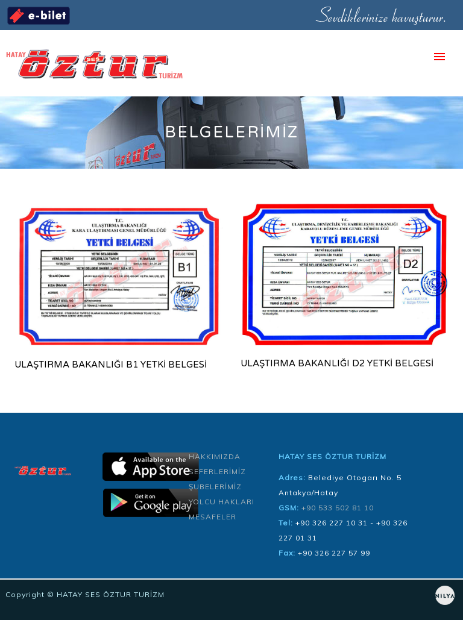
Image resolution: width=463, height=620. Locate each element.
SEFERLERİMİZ (217, 471)
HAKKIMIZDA (215, 456)
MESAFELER (212, 516)
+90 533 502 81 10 (337, 507)
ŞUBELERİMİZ (215, 486)
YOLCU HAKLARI (221, 501)
